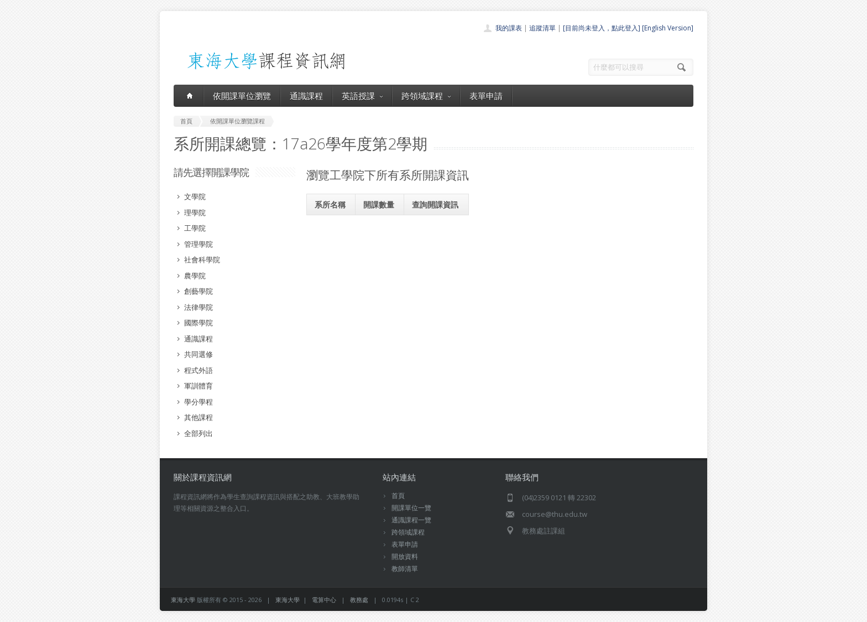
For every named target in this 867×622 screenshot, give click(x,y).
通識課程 (306, 95)
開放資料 (404, 556)
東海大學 (183, 599)
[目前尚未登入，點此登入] (601, 28)
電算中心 (324, 599)
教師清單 (404, 568)
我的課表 (508, 28)
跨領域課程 (426, 95)
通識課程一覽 (411, 520)
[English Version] (667, 28)
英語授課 (362, 95)
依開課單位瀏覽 (242, 95)
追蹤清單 (542, 28)
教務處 (359, 599)
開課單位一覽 (411, 507)
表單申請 (486, 95)
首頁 (398, 495)
